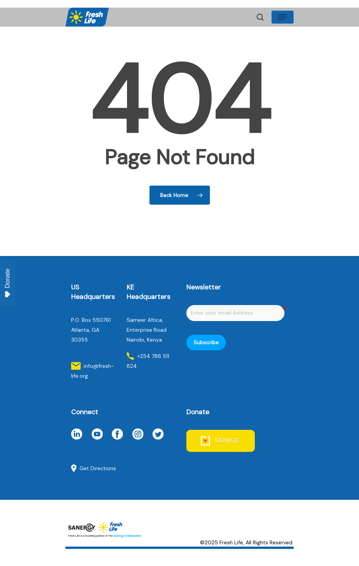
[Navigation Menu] (283, 17)
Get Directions (97, 468)
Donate (7, 283)
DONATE (227, 440)
